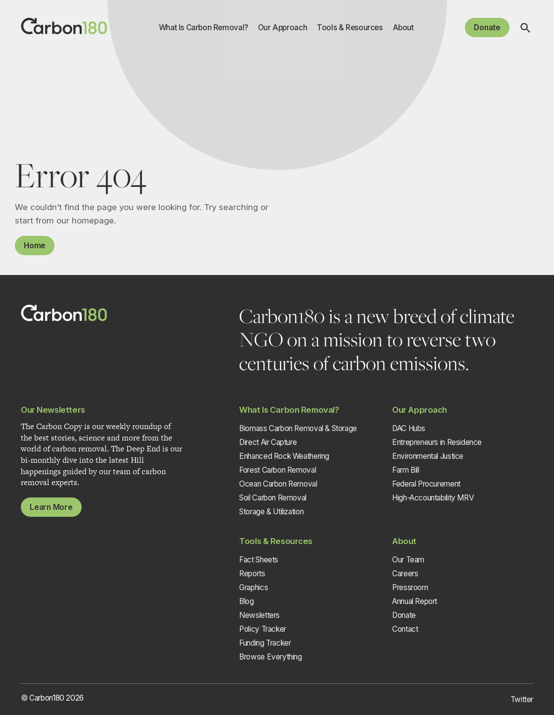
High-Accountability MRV (433, 497)
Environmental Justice (427, 456)
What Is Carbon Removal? (203, 27)
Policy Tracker (262, 629)
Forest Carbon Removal (277, 470)
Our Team (408, 559)
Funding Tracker (265, 643)
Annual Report (414, 601)
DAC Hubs (408, 428)
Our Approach (282, 27)
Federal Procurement (426, 484)
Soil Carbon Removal (272, 497)
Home (35, 245)
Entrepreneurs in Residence (437, 442)
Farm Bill (405, 470)
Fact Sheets (258, 559)
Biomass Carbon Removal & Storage (298, 428)
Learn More (51, 507)
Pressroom (410, 587)
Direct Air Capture (268, 442)
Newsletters (259, 615)
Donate (487, 27)
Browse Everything (270, 656)
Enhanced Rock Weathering (284, 456)
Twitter (521, 699)
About (403, 27)
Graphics (253, 587)
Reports (252, 573)
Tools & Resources (349, 27)
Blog (246, 601)
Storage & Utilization (271, 511)
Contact (405, 629)
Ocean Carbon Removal (278, 484)
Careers (405, 573)
